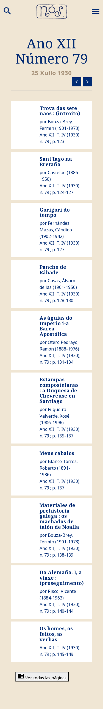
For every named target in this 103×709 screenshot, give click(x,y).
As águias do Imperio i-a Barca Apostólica (56, 325)
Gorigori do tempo (55, 212)
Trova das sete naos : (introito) (60, 111)
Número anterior (76, 81)
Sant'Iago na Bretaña (56, 161)
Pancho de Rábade (53, 270)
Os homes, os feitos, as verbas (56, 634)
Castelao (57, 172)
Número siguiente (87, 81)
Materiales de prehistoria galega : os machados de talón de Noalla (59, 516)
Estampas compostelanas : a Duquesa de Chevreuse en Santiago (59, 390)
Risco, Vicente (62, 591)
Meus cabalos (57, 453)
